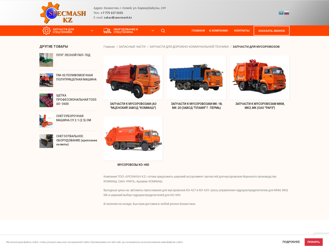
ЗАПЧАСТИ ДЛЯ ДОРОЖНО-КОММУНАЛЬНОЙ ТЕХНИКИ (189, 46)
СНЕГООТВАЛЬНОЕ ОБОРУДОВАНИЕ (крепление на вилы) (76, 140)
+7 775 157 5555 (112, 12)
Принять (314, 242)
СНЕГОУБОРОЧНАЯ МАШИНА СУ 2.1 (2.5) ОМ (73, 118)
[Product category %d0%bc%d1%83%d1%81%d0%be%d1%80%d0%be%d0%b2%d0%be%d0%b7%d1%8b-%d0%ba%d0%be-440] (133, 142)
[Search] (163, 30)
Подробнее (291, 241)
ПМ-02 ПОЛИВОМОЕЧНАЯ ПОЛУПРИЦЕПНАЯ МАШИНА (76, 77)
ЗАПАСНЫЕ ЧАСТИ (132, 46)
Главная (109, 46)
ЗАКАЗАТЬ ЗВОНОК (271, 30)
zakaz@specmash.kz (118, 17)
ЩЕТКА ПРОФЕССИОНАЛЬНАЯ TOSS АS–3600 (76, 99)
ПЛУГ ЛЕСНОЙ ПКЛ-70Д (73, 55)
